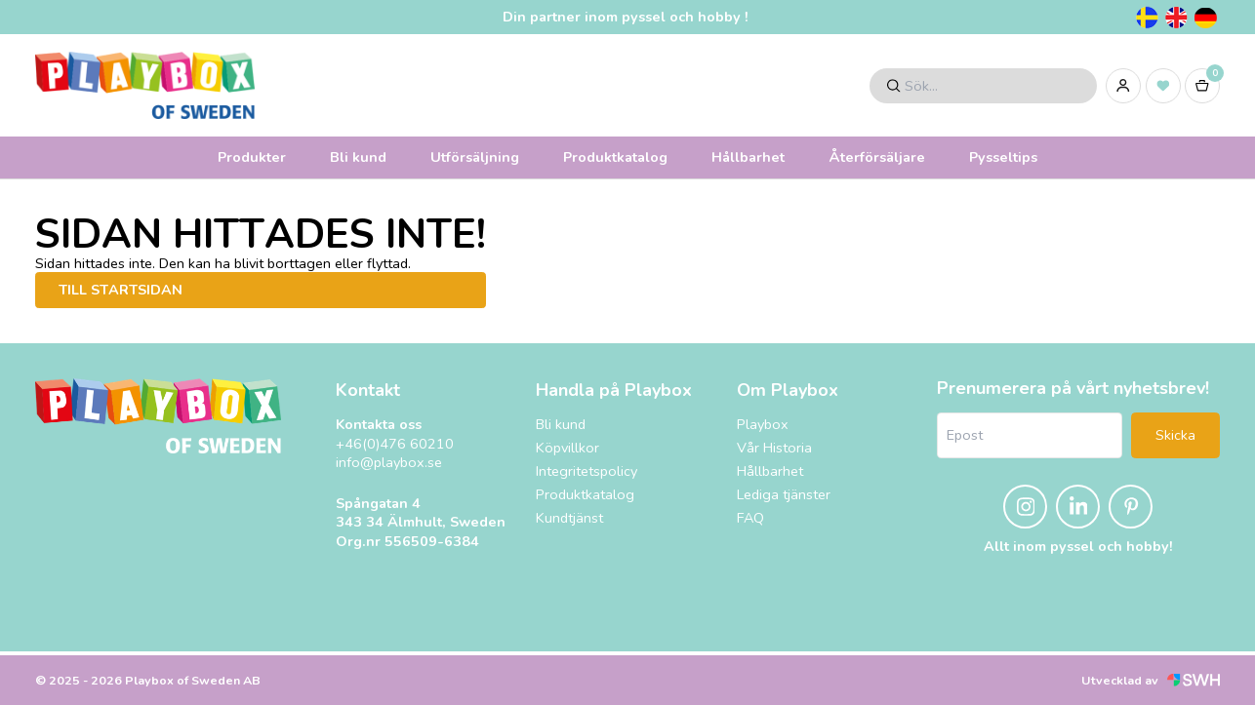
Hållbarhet (748, 157)
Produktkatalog (615, 157)
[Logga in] (1123, 85)
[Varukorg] (1202, 85)
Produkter (252, 157)
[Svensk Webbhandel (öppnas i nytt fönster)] (1193, 680)
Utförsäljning (474, 157)
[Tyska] (1205, 17)
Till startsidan (120, 289)
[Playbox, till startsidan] (158, 415)
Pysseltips (1003, 157)
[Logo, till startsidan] (145, 85)
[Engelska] (1176, 17)
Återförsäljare (877, 157)
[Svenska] (1146, 17)
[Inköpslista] (1163, 85)
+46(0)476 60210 (395, 444)
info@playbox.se (389, 462)
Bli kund (358, 157)
